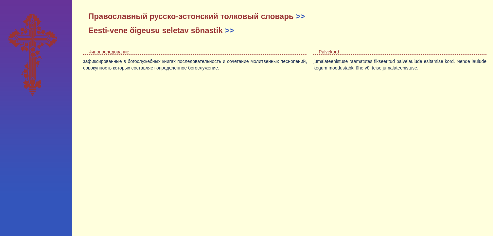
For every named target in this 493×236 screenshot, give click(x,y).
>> (300, 16)
